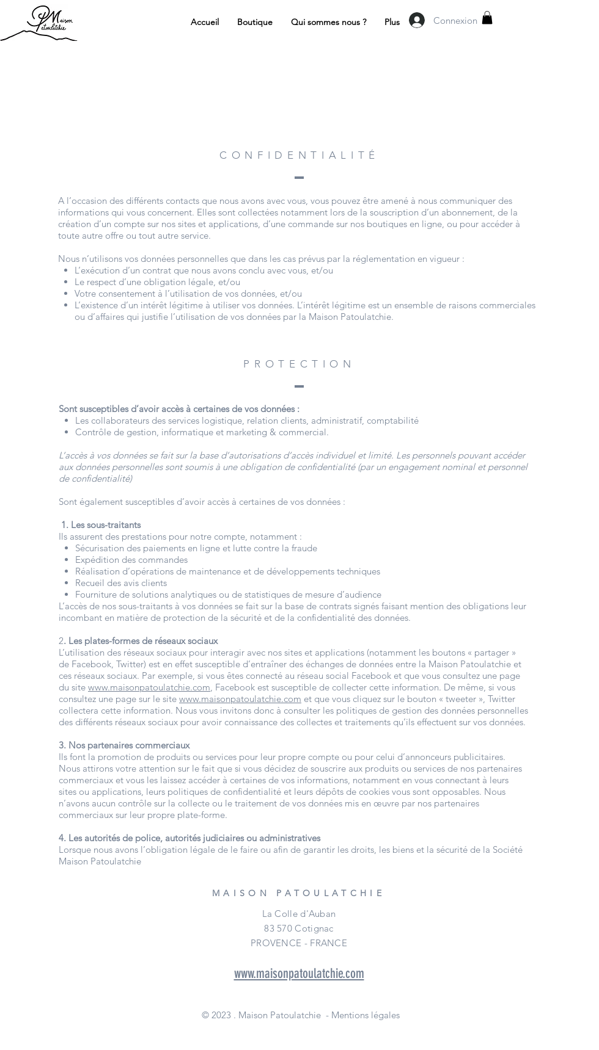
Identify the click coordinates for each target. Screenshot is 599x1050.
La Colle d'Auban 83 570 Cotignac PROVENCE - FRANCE (299, 928)
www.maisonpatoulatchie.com (149, 687)
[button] (487, 17)
